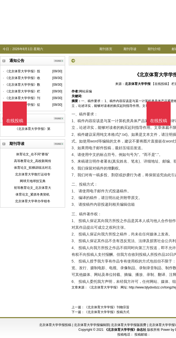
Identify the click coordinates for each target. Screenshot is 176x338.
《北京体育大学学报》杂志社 (125, 330)
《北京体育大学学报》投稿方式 (106, 312)
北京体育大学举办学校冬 (32, 201)
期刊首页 (105, 49)
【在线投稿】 (161, 84)
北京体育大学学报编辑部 (91, 325)
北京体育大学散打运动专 (32, 174)
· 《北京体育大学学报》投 (21, 71)
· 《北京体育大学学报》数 (21, 85)
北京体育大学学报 (138, 84)
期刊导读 (129, 49)
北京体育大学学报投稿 (55, 325)
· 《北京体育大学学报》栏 (21, 91)
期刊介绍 (154, 49)
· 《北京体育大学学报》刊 (21, 98)
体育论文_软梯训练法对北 (32, 168)
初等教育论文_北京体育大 (32, 188)
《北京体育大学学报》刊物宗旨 (106, 307)
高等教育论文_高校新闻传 (32, 161)
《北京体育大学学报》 (104, 287)
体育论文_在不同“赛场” (32, 154)
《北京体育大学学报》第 (32, 129)
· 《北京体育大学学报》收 (21, 78)
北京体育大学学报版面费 (128, 325)
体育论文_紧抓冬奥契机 (33, 194)
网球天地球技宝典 (33, 181)
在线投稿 (158, 120)
